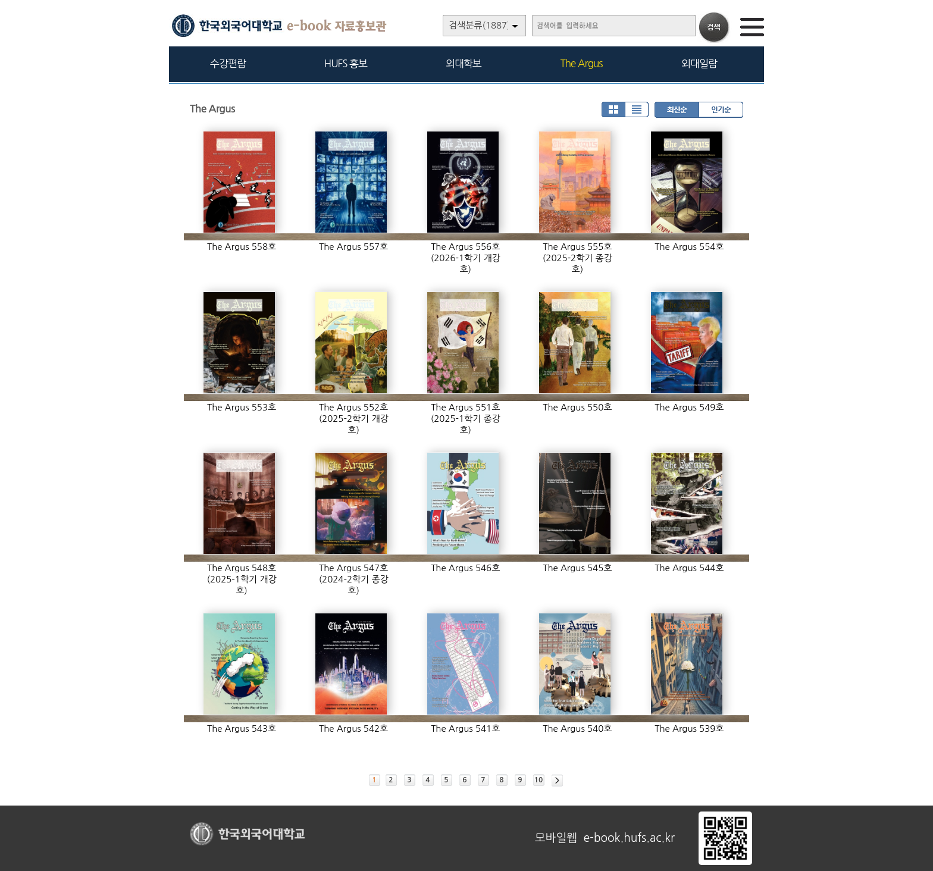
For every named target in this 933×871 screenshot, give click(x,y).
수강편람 (228, 63)
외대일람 (699, 63)
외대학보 (463, 63)
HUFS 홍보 (345, 63)
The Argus (582, 63)
